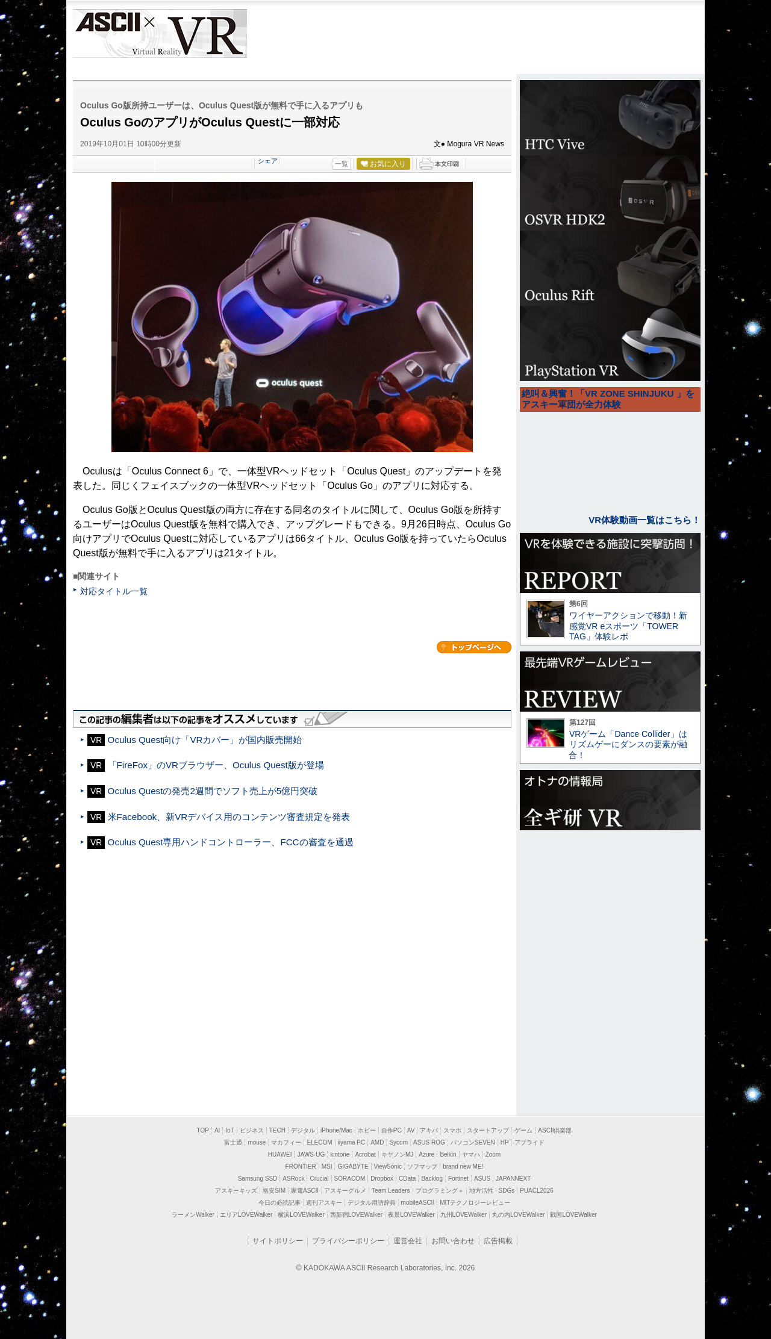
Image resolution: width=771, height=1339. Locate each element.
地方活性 (481, 1190)
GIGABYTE (352, 1166)
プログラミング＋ (440, 1190)
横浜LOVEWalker (301, 1214)
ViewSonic (388, 1166)
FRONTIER (301, 1166)
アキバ (429, 1130)
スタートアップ (488, 1130)
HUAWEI (280, 1154)
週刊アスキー (324, 1202)
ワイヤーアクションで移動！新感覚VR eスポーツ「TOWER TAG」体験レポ (628, 625)
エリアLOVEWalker (246, 1214)
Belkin (448, 1154)
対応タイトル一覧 (114, 591)
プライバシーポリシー (348, 1241)
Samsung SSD (258, 1178)
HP (505, 1142)
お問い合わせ (453, 1241)
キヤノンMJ (397, 1154)
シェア (268, 160)
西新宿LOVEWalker (356, 1214)
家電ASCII (305, 1190)
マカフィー (286, 1142)
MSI (327, 1166)
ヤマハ (471, 1154)
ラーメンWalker (193, 1214)
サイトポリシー (277, 1241)
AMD (377, 1142)
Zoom (493, 1154)
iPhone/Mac (336, 1130)
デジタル (303, 1130)
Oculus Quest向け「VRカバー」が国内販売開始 (205, 740)
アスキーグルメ (345, 1190)
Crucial (319, 1178)
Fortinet (458, 1178)
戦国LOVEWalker (573, 1214)
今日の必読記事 (279, 1202)
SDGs (507, 1190)
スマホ (452, 1130)
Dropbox (381, 1178)
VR (194, 33)
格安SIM (274, 1190)
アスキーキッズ (236, 1190)
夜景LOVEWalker (411, 1214)
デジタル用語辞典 (372, 1202)
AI (217, 1130)
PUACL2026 (537, 1190)
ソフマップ (422, 1166)
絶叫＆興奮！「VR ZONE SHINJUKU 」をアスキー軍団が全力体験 (608, 398)
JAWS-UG (311, 1154)
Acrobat (365, 1154)
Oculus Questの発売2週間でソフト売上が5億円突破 (213, 791)
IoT (229, 1130)
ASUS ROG (429, 1142)
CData (407, 1178)
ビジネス (252, 1130)
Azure (426, 1154)
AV (411, 1130)
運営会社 (407, 1241)
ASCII (107, 33)
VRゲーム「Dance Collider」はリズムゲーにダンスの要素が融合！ (628, 744)
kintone (339, 1154)
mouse (257, 1142)
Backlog (432, 1178)
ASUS (482, 1178)
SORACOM (350, 1178)
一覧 (341, 163)
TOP (203, 1130)
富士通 (233, 1142)
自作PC (391, 1130)
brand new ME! (463, 1166)
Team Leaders (391, 1190)
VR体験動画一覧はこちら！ (644, 520)
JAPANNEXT (513, 1178)
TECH (277, 1130)
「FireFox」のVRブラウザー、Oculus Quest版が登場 (216, 765)
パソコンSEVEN (473, 1142)
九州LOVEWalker (463, 1214)
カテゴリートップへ (474, 647)
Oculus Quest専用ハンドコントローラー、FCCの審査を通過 (231, 842)
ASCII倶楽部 (555, 1130)
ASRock (293, 1178)
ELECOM (319, 1142)
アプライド (529, 1142)
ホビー (367, 1130)
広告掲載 (498, 1241)
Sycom (398, 1142)
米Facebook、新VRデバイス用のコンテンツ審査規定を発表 (229, 817)
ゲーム (523, 1130)
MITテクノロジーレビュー (475, 1202)
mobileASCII (418, 1202)
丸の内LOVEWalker (518, 1214)
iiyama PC (352, 1142)
